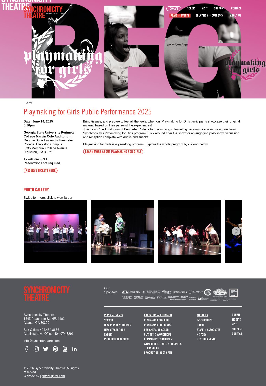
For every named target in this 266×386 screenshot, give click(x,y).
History (201, 334)
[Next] (236, 231)
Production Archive (116, 339)
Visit (204, 8)
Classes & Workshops (157, 334)
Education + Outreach (209, 15)
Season (108, 320)
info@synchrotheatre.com (42, 340)
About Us (235, 15)
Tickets (191, 8)
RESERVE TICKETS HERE (41, 170)
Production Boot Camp (158, 352)
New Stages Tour (114, 330)
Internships (204, 320)
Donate (174, 8)
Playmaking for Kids (156, 320)
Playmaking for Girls (157, 325)
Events (108, 334)
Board (201, 325)
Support (219, 8)
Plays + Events (180, 15)
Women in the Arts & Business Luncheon (162, 346)
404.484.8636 (49, 329)
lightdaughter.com (52, 376)
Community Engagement (158, 339)
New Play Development (118, 325)
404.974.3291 (63, 333)
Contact (236, 8)
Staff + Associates (208, 330)
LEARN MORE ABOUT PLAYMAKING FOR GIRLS (113, 151)
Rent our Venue (206, 339)
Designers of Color (156, 330)
